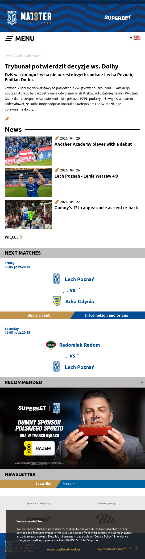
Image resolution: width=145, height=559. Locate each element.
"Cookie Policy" (103, 536)
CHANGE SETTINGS (76, 540)
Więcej (11, 237)
